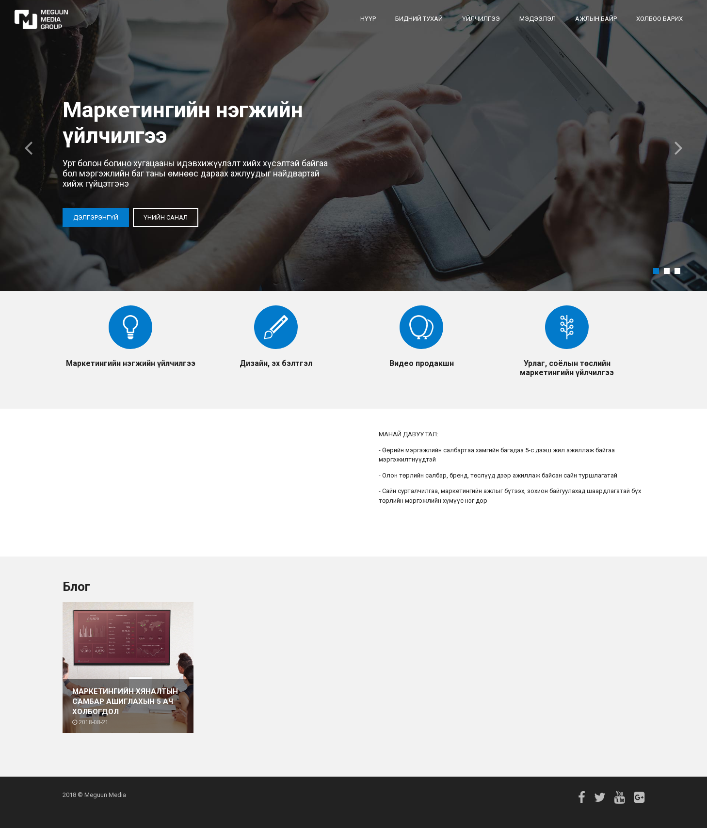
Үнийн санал (166, 217)
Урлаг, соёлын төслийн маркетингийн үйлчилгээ (567, 368)
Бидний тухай (419, 18)
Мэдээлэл (537, 18)
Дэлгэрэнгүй (95, 217)
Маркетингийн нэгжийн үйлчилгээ (130, 363)
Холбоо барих (659, 18)
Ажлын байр (596, 18)
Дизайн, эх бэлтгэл (276, 363)
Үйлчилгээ (481, 18)
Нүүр (368, 18)
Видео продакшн (421, 363)
